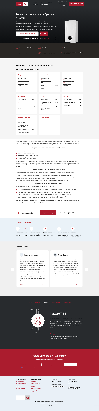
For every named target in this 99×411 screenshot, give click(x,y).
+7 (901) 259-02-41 (35, 29)
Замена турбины (67, 78)
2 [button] (50, 290)
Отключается (67, 75)
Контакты (50, 2)
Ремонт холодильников (20, 381)
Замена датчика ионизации (67, 84)
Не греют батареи (46, 75)
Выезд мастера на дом (46, 120)
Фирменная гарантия (35, 383)
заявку (22, 232)
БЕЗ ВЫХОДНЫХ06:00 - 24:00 (63, 4)
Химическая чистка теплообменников (22, 121)
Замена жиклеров (45, 78)
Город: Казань (43, 4)
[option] (32, 268)
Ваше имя (23, 365)
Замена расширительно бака (46, 82)
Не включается (23, 96)
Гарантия (35, 4)
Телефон (45, 365)
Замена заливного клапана (22, 100)
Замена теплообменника (69, 102)
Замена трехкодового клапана (23, 84)
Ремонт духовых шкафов (21, 388)
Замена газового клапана (23, 81)
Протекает (66, 96)
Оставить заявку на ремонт (27, 33)
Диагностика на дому (45, 123)
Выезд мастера (56, 302)
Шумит (43, 96)
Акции (41, 2)
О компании (33, 381)
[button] (12, 269)
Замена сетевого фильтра (23, 103)
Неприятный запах (24, 118)
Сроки (30, 302)
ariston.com (56, 403)
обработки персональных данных (39, 367)
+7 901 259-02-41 (62, 2)
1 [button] (48, 290)
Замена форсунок (22, 78)
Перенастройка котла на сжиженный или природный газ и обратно (23, 131)
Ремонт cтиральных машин (21, 383)
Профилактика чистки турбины (46, 103)
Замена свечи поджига (68, 81)
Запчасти (37, 302)
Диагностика (67, 302)
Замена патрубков (67, 99)
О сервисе (35, 2)
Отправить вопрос (48, 213)
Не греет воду (22, 75)
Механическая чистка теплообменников (23, 126)
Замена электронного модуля (23, 107)
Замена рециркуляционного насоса (45, 87)
